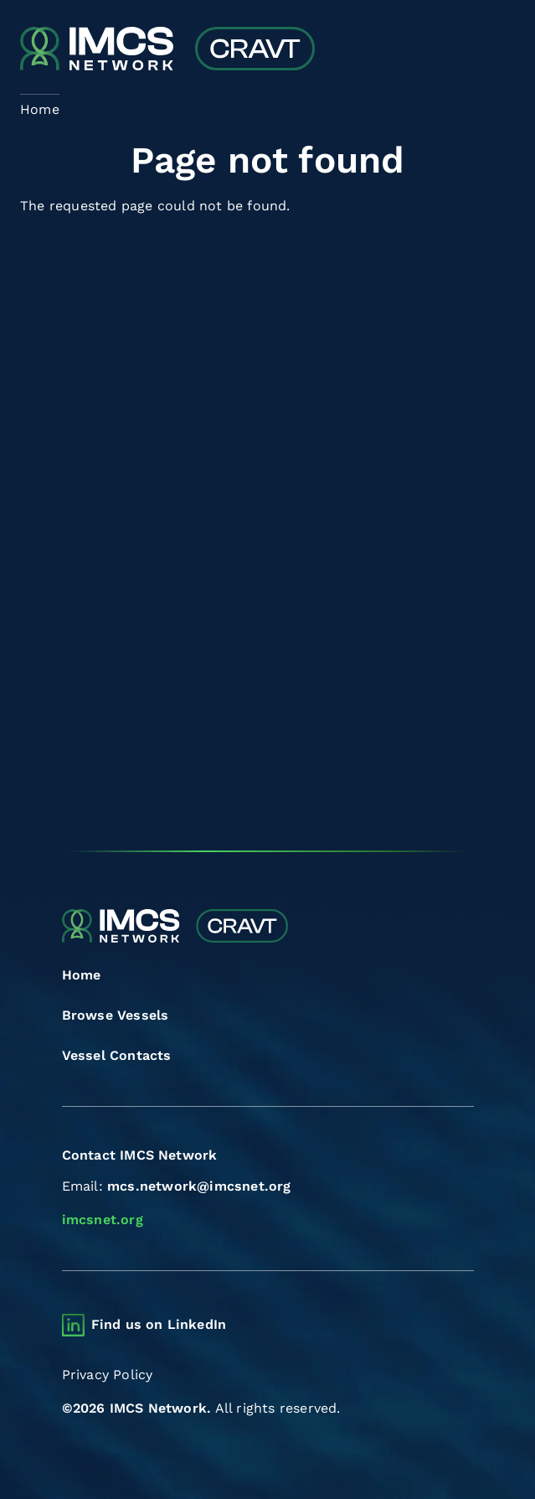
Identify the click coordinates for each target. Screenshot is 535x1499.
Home (81, 975)
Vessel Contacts (117, 1055)
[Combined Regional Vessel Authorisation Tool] (167, 50)
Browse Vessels (115, 1015)
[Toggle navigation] (500, 50)
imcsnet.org (102, 1220)
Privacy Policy (107, 1375)
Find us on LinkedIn (159, 1324)
